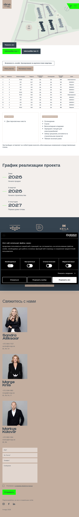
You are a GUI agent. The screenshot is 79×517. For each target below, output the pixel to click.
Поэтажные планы (26, 69)
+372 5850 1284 (7, 437)
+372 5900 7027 (8, 344)
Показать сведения (65, 273)
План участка (9, 69)
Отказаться (14, 280)
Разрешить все (64, 280)
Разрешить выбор (39, 280)
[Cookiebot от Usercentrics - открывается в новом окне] (68, 235)
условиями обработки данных (24, 486)
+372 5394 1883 (7, 390)
